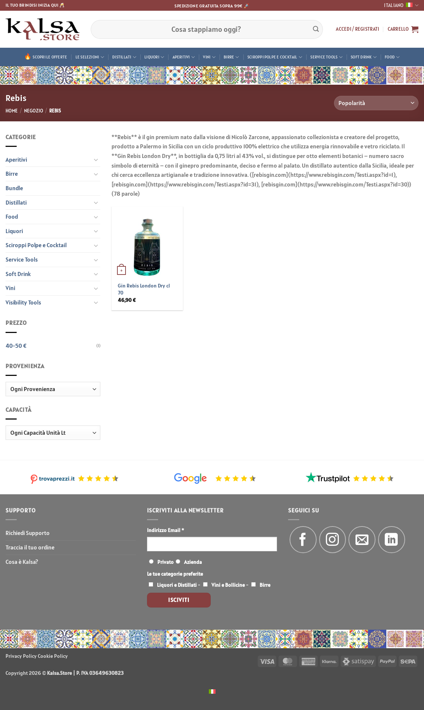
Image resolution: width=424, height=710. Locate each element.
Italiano (401, 5)
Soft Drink (364, 57)
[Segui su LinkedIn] (391, 539)
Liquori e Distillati (177, 585)
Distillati (124, 57)
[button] (357, 29)
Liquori (154, 57)
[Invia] (316, 29)
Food (392, 57)
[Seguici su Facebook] (303, 539)
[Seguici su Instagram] (332, 539)
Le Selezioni (90, 57)
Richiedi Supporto (28, 532)
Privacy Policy (21, 656)
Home (12, 111)
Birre (231, 57)
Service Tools (326, 57)
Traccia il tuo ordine (30, 547)
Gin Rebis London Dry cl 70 (144, 289)
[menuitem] (212, 691)
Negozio (33, 111)
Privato (165, 562)
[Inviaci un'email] (361, 539)
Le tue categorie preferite (175, 574)
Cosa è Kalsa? (22, 561)
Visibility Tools (23, 302)
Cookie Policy (53, 656)
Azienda (193, 562)
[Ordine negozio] (376, 103)
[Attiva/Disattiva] (95, 159)
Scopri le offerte (50, 57)
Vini (209, 57)
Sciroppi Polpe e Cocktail (274, 57)
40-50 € (16, 345)
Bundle (14, 188)
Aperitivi (184, 57)
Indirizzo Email (165, 530)
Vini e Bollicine (228, 585)
